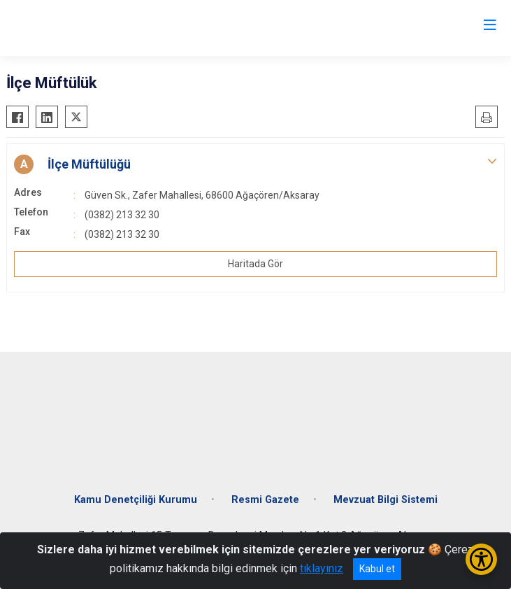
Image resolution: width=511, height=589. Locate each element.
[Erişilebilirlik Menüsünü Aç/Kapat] (481, 559)
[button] (255, 164)
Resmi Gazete (265, 500)
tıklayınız (321, 568)
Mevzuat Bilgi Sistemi (385, 500)
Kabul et (377, 568)
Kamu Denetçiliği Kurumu (135, 500)
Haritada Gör (255, 263)
